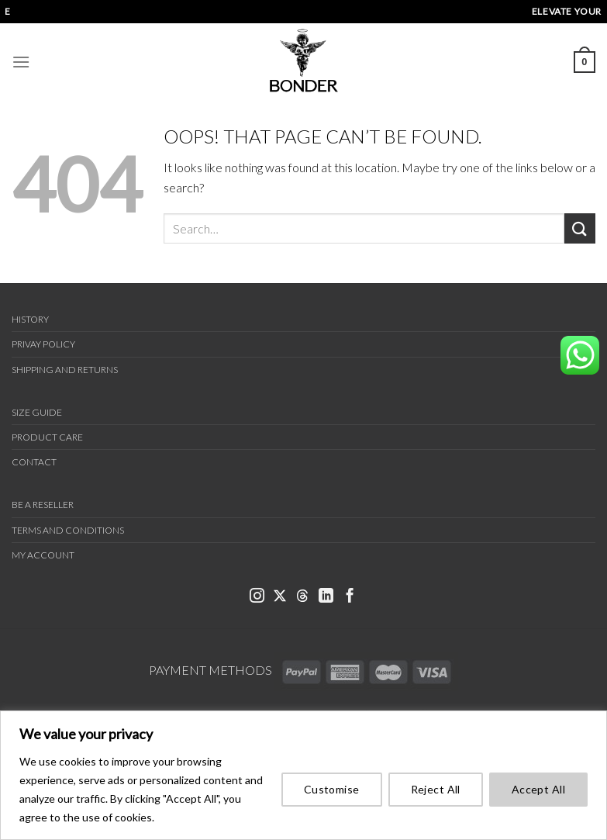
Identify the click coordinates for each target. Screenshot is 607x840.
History (30, 319)
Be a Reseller (43, 504)
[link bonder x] (280, 597)
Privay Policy (43, 344)
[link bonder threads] (302, 597)
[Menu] (21, 62)
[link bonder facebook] (350, 597)
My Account (43, 555)
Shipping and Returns (65, 369)
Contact (34, 462)
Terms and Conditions (68, 530)
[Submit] (579, 228)
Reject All (435, 789)
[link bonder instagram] (257, 597)
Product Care (47, 437)
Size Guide (37, 412)
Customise (332, 789)
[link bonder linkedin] (326, 597)
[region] (303, 775)
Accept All (538, 789)
